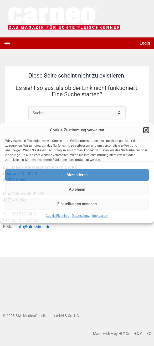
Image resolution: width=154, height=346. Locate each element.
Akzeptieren (77, 174)
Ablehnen (77, 189)
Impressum (100, 216)
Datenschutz (81, 216)
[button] (146, 130)
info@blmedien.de (33, 226)
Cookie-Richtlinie (57, 216)
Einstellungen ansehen (77, 203)
